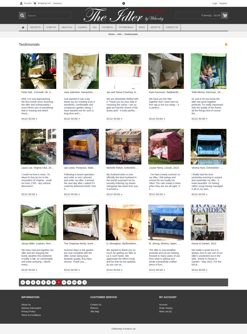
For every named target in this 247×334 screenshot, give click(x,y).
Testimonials (131, 34)
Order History (165, 308)
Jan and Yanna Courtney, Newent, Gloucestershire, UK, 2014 (123, 92)
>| (84, 282)
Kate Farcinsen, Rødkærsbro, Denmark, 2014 (165, 92)
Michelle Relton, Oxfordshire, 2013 (123, 167)
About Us (26, 304)
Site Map (94, 311)
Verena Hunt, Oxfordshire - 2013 (208, 167)
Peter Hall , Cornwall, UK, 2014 (37, 92)
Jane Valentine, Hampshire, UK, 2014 (80, 92)
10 (74, 282)
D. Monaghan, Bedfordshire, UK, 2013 (123, 243)
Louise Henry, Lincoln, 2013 (164, 167)
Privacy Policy (28, 311)
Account (163, 304)
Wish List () (165, 311)
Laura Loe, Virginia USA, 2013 (37, 167)
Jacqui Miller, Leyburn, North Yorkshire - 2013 (37, 243)
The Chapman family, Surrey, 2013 (80, 243)
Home (111, 34)
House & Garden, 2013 (204, 243)
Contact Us (95, 304)
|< (23, 282)
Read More (29, 119)
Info (119, 34)
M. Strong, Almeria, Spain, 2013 (165, 243)
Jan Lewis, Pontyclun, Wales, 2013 (80, 167)
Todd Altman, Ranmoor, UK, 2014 (208, 92)
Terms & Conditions (31, 315)
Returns (94, 308)
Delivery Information (31, 308)
